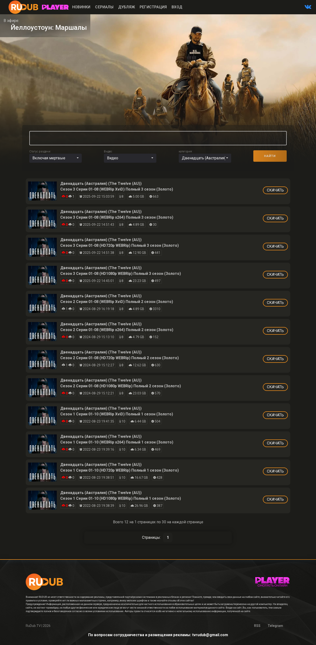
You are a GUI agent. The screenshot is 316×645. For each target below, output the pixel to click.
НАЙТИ (270, 156)
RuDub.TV (33, 626)
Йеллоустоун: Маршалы (49, 27)
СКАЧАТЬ (275, 190)
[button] (55, 158)
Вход (177, 7)
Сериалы (104, 7)
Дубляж (126, 7)
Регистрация (153, 7)
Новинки (81, 7)
